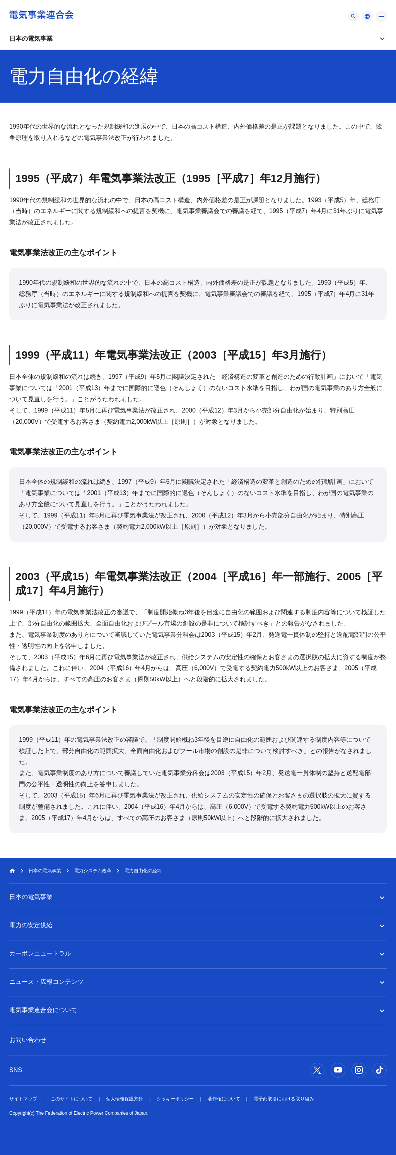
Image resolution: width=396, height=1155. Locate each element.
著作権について (224, 1099)
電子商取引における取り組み (284, 1099)
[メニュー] (353, 16)
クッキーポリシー (175, 1099)
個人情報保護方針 (124, 1099)
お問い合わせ (27, 1039)
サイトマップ (23, 1099)
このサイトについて (71, 1099)
